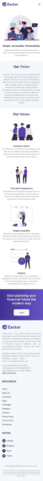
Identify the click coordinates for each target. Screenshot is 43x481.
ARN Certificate (9, 373)
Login (21, 312)
